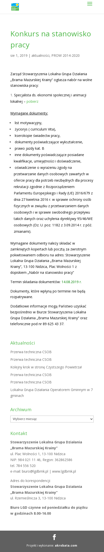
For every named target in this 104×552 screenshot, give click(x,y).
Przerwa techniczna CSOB (31, 351)
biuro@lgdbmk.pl (35, 471)
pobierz (32, 101)
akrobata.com (66, 545)
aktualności (40, 55)
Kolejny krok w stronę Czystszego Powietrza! (46, 367)
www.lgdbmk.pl (64, 471)
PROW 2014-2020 (65, 55)
